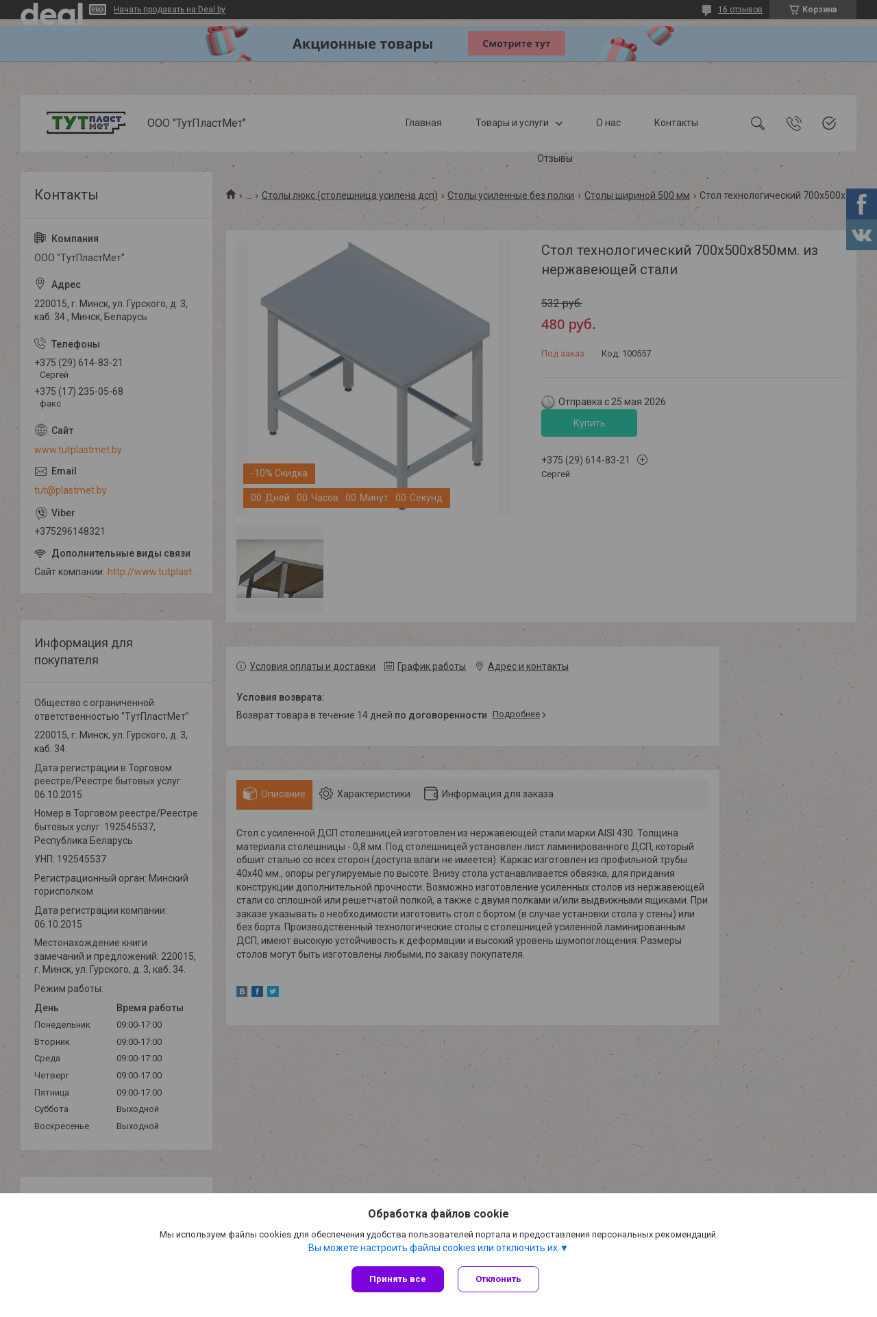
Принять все (397, 1279)
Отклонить (498, 1279)
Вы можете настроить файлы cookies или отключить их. (434, 1247)
